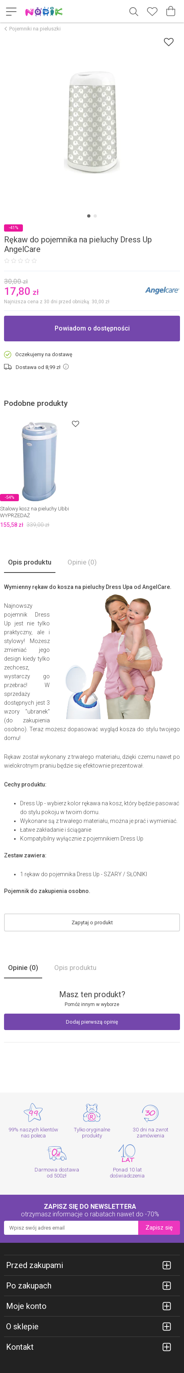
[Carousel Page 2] (95, 216)
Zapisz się (159, 1227)
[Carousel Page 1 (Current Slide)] (88, 216)
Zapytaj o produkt (92, 922)
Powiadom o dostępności (92, 328)
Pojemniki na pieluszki (35, 29)
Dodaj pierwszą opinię (92, 1022)
